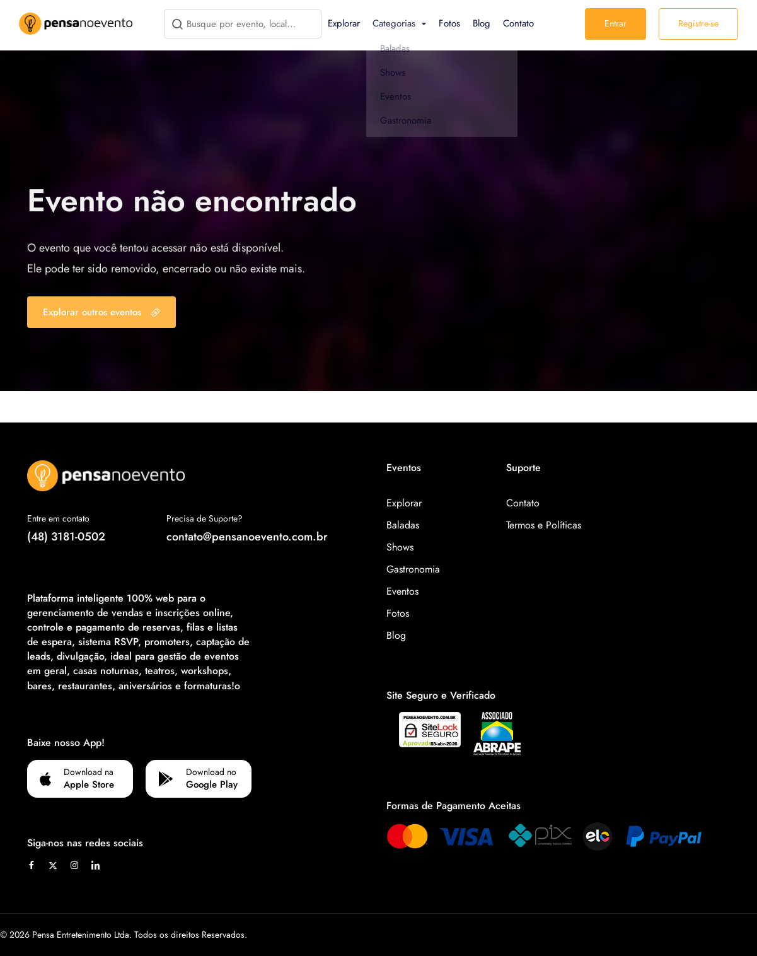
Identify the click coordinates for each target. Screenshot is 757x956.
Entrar (615, 23)
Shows (399, 547)
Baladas (402, 525)
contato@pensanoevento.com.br (247, 536)
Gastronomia (413, 569)
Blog (481, 23)
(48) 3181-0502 (66, 536)
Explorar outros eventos (101, 312)
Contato (518, 23)
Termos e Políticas (543, 525)
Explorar (344, 23)
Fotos (449, 23)
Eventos (402, 591)
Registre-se (698, 23)
